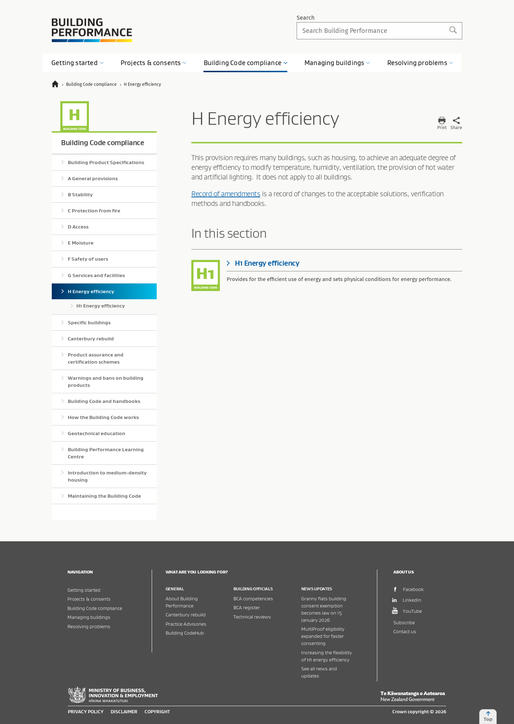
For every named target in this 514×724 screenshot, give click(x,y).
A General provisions (93, 178)
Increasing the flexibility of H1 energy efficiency (326, 656)
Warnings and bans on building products (105, 381)
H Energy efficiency (91, 291)
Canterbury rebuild (91, 338)
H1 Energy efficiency (100, 305)
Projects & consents (89, 599)
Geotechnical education (96, 433)
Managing (337, 63)
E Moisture (81, 243)
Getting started (83, 590)
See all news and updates (319, 672)
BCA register (246, 607)
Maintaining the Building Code (104, 496)
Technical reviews (252, 617)
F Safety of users (88, 259)
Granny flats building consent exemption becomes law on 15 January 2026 (323, 609)
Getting (77, 63)
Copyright (157, 711)
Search (305, 17)
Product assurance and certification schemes (96, 358)
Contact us (404, 631)
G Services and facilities (96, 275)
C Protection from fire (94, 210)
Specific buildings (89, 322)
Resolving (420, 63)
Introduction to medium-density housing (107, 476)
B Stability (80, 194)
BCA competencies (253, 598)
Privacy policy (86, 711)
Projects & (154, 63)
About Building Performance (182, 602)
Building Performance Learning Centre (106, 453)
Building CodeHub (185, 633)
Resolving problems (88, 626)
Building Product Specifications (106, 162)
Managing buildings (88, 617)
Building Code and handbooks (104, 401)
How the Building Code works (103, 417)
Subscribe (404, 622)
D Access (78, 226)
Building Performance (92, 30)
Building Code (246, 63)
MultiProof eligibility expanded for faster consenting (322, 636)
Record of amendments (225, 193)
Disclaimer (124, 711)
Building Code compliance (102, 142)
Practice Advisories (186, 624)
